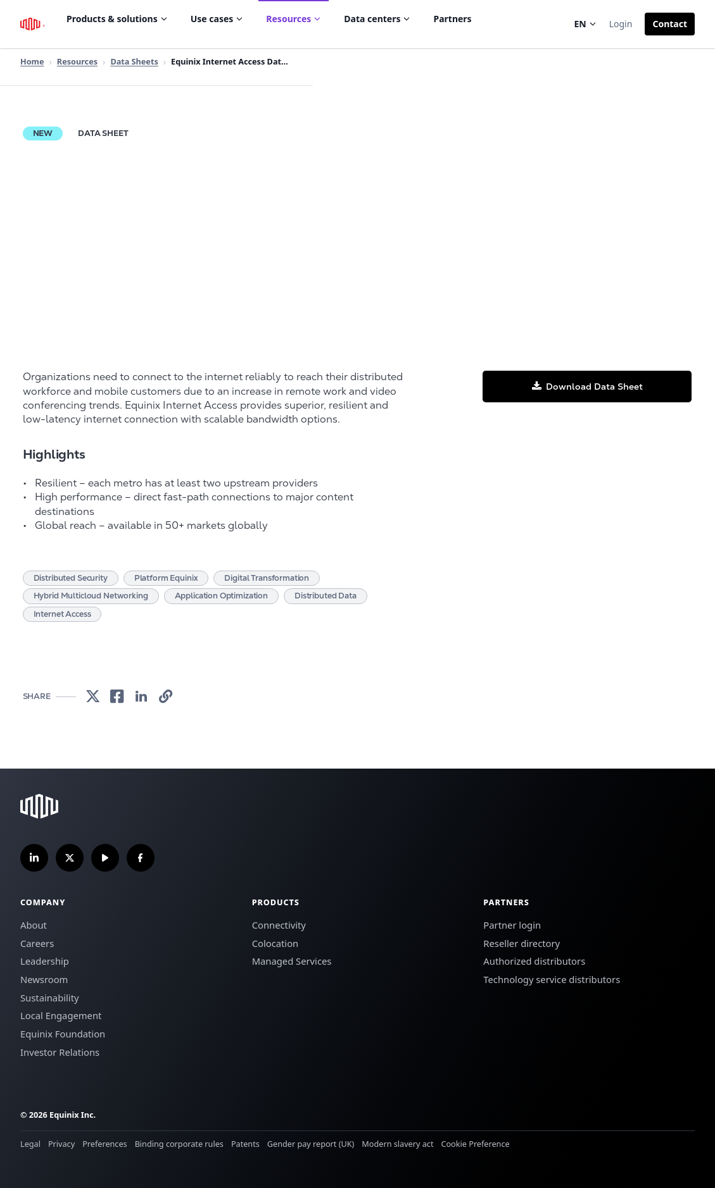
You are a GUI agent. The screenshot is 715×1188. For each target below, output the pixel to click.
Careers (37, 943)
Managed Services (292, 961)
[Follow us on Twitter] (70, 858)
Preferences (104, 1143)
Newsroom (44, 979)
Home (32, 61)
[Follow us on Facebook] (141, 858)
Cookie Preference (475, 1143)
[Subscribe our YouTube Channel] (105, 858)
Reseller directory (521, 943)
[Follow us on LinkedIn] (34, 858)
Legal (30, 1143)
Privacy (61, 1143)
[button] (670, 24)
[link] (93, 696)
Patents (245, 1143)
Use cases (217, 19)
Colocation (275, 943)
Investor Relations (59, 1052)
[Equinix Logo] (33, 24)
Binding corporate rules (179, 1143)
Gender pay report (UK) (311, 1143)
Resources (293, 19)
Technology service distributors (551, 979)
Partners (452, 19)
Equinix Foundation (62, 1033)
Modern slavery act (397, 1143)
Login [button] (621, 24)
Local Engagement (60, 1015)
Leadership (44, 961)
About (33, 925)
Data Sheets (134, 61)
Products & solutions (117, 19)
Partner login (512, 925)
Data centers (377, 19)
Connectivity (279, 925)
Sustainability (49, 997)
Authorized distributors (534, 961)
